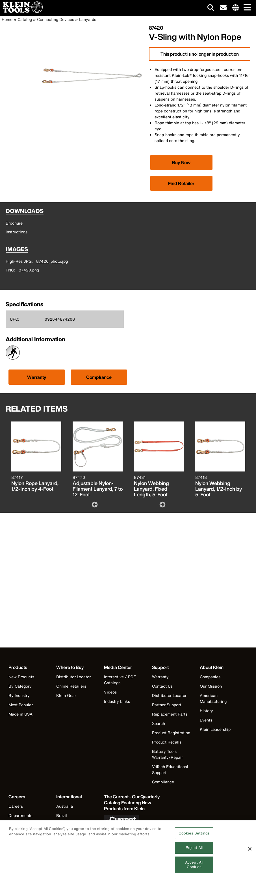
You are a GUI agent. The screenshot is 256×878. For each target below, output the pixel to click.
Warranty (36, 377)
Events (206, 720)
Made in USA (20, 714)
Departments (20, 815)
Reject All (194, 850)
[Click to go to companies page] (235, 8)
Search (158, 723)
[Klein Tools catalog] (132, 803)
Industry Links (117, 701)
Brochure (14, 223)
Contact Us (162, 686)
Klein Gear (66, 695)
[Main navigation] (246, 8)
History (206, 711)
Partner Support (166, 705)
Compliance (99, 377)
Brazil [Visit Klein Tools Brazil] (61, 815)
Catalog (25, 19)
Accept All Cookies (194, 867)
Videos (110, 692)
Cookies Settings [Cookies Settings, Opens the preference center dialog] (194, 835)
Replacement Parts (169, 714)
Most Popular (20, 705)
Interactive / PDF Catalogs (120, 680)
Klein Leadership (215, 729)
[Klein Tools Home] (21, 11)
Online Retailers (71, 686)
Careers (15, 806)
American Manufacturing (213, 698)
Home (7, 19)
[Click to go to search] (210, 9)
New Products (21, 677)
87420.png (29, 270)
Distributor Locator (73, 677)
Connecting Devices (55, 19)
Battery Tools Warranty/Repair (167, 754)
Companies (210, 677)
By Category (20, 686)
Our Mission (211, 686)
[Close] (250, 851)
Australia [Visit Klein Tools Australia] (64, 806)
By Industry (19, 695)
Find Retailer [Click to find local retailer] (181, 183)
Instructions (16, 232)
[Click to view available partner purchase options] (181, 162)
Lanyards (87, 19)
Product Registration (171, 733)
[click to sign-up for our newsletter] (223, 8)
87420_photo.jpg (52, 261)
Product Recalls (166, 742)
